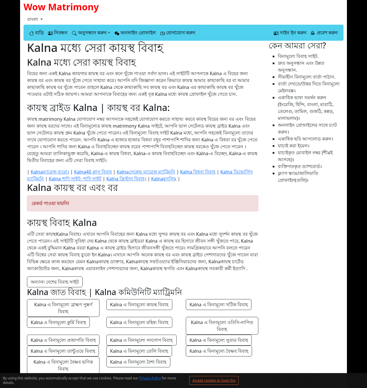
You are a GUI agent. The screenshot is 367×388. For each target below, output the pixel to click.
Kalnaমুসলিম (163, 179)
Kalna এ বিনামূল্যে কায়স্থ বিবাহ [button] (139, 304)
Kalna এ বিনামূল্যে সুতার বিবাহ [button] (219, 340)
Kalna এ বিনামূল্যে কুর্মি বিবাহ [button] (58, 322)
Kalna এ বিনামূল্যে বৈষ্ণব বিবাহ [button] (219, 351)
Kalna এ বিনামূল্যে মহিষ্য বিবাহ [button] (139, 322)
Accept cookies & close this (213, 380)
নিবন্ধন (57, 33)
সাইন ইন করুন (290, 33)
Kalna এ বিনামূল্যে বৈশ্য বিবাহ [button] (138, 362)
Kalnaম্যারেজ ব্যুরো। (50, 172)
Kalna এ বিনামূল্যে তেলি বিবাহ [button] (139, 351)
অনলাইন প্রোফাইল (135, 33)
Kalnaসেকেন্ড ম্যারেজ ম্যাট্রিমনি (146, 172)
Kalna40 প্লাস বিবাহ (93, 172)
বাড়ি (36, 33)
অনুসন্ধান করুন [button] (89, 33)
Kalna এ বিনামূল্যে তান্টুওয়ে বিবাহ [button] (63, 351)
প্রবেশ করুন (324, 33)
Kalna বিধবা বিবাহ (197, 172)
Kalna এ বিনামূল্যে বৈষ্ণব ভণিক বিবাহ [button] (64, 365)
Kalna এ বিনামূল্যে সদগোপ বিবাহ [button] (141, 340)
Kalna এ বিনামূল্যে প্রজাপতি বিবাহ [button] (63, 340)
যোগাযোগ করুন (177, 33)
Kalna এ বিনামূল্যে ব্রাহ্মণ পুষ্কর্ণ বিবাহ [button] (63, 308)
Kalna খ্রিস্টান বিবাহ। (126, 179)
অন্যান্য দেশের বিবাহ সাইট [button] (55, 282)
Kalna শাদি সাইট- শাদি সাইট (75, 179)
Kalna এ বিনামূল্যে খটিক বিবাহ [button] (219, 304)
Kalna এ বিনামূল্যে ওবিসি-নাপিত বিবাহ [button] (223, 325)
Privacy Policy (150, 378)
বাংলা (33, 19)
